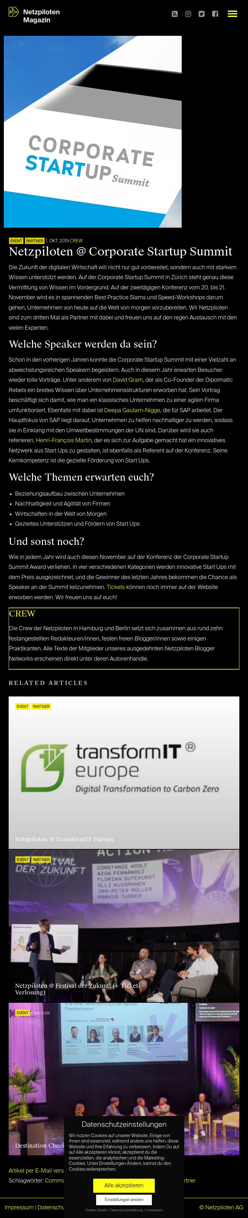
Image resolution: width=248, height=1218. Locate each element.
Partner (186, 1181)
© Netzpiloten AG (221, 1208)
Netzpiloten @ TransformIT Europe (64, 839)
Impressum (19, 1208)
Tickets (116, 587)
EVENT (16, 241)
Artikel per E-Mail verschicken (46, 1171)
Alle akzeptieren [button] (124, 1186)
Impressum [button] (154, 1210)
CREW (76, 241)
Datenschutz (53, 1208)
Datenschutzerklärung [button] (127, 1210)
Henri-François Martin (64, 441)
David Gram (128, 380)
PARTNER (34, 241)
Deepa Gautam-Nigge (132, 410)
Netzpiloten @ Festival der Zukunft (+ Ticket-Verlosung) (77, 989)
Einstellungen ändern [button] (124, 1200)
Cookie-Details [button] (97, 1210)
